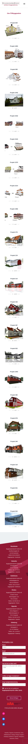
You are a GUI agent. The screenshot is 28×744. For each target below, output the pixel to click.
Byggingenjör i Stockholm (14, 557)
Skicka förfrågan (14, 698)
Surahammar (17, 732)
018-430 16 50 (16, 617)
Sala (22, 732)
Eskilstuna (11, 736)
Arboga (17, 734)
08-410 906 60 (16, 555)
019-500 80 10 (16, 601)
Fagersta (11, 732)
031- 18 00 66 (16, 631)
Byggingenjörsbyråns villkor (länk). (12, 690)
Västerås (6, 732)
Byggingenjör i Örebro (14, 603)
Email (4, 651)
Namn (4, 645)
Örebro (16, 738)
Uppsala (16, 736)
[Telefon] (14, 659)
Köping (13, 734)
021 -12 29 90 (16, 570)
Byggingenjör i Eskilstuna (14, 586)
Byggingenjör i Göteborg (14, 633)
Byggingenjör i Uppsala (14, 619)
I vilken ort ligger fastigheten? (11, 676)
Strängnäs (21, 736)
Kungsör (22, 734)
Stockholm (12, 738)
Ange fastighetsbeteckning (10, 682)
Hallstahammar (7, 734)
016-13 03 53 (15, 584)
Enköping (6, 736)
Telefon (4, 657)
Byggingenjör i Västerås (14, 572)
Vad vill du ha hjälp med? (9, 663)
